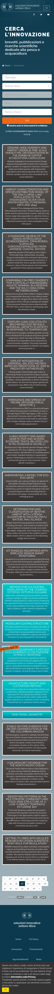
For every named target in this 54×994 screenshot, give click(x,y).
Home (6, 65)
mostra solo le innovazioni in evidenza (27, 126)
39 (39, 883)
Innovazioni (19, 65)
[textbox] (26, 77)
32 (44, 879)
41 (5, 888)
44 (22, 888)
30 (33, 879)
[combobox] (27, 77)
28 (21, 879)
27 (16, 879)
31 (38, 879)
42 (11, 888)
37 (28, 883)
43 (16, 888)
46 (34, 888)
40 (45, 883)
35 (16, 883)
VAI (27, 120)
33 (5, 883)
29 (27, 879)
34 (11, 883)
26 (10, 879)
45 (28, 888)
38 (33, 883)
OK (5, 990)
